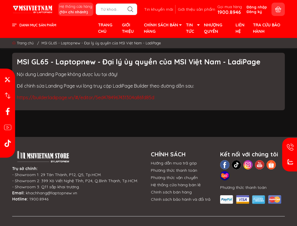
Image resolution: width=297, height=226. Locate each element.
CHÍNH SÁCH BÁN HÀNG (162, 28)
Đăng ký (254, 11)
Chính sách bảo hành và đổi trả (180, 199)
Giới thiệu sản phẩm (196, 9)
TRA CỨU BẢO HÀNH (266, 28)
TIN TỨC (192, 28)
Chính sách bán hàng (171, 192)
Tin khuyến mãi (158, 9)
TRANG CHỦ (105, 28)
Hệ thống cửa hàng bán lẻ (176, 184)
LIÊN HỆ (240, 28)
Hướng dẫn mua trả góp (174, 163)
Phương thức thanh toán (174, 170)
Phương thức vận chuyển (174, 177)
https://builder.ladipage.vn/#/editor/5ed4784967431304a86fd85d (85, 97)
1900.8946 (38, 199)
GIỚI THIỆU (128, 28)
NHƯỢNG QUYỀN (213, 28)
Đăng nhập (257, 7)
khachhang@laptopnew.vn (51, 193)
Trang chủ (23, 43)
